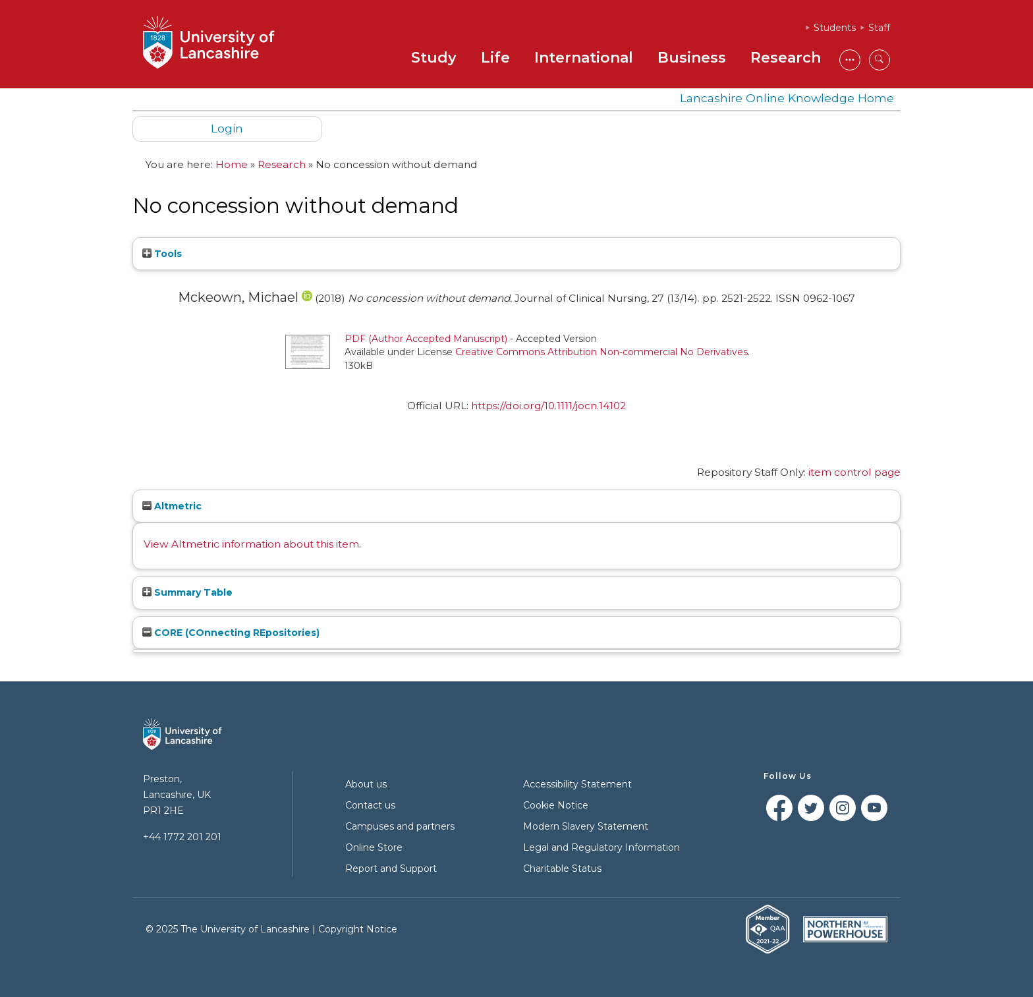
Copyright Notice (357, 929)
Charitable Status (562, 868)
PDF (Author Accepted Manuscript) (426, 339)
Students (835, 28)
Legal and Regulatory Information (601, 847)
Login (227, 128)
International (583, 58)
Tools (162, 254)
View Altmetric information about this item (251, 544)
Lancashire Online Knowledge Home (787, 98)
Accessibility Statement (577, 784)
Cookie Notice (555, 805)
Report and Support (391, 868)
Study (434, 58)
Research (785, 58)
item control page (854, 472)
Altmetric (172, 506)
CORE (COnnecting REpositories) (231, 633)
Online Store (374, 847)
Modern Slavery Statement (585, 826)
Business (691, 58)
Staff (879, 28)
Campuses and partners (400, 826)
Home (231, 164)
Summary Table (187, 592)
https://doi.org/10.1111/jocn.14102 (548, 405)
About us (366, 784)
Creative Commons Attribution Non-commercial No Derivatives (601, 352)
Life (495, 58)
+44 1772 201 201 (182, 837)
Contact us (370, 805)
